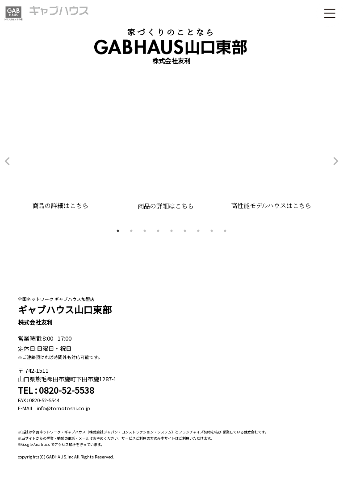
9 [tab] (225, 230)
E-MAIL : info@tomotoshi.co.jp (54, 408)
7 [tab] (198, 230)
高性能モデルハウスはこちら (277, 205)
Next (335, 161)
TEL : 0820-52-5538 (56, 390)
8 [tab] (211, 230)
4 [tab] (158, 230)
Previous (7, 161)
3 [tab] (144, 230)
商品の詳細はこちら (66, 205)
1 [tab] (117, 230)
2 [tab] (131, 230)
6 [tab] (184, 230)
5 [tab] (171, 230)
